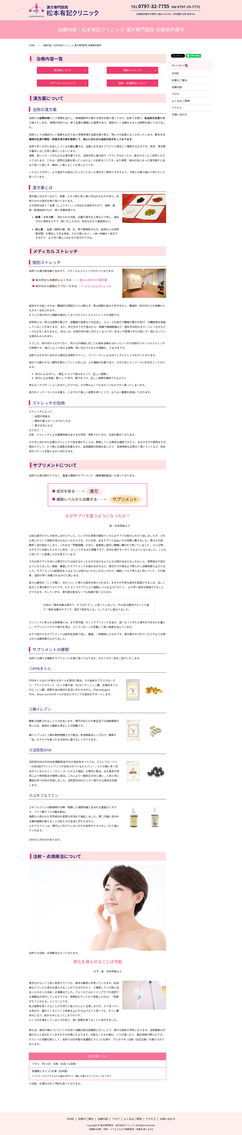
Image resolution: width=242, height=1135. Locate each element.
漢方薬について (63, 70)
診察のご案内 (179, 80)
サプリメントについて (63, 83)
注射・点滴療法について (132, 83)
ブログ (175, 94)
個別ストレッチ (132, 70)
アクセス (177, 107)
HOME (32, 45)
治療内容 (177, 87)
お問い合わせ (179, 114)
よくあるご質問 (181, 101)
